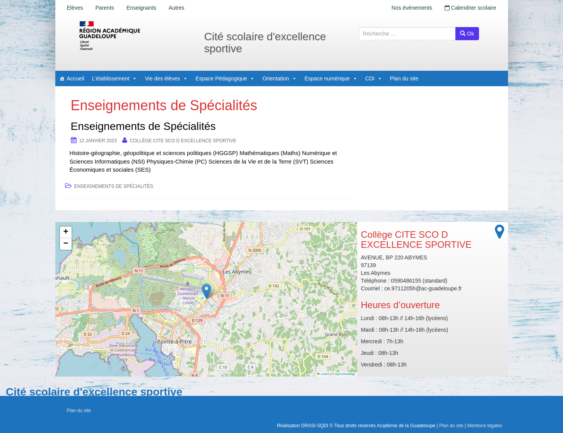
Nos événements (412, 8)
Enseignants (141, 8)
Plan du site (404, 78)
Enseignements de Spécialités (143, 126)
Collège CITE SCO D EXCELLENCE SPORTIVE (183, 140)
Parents (105, 8)
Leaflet (323, 374)
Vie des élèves (166, 78)
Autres (176, 8)
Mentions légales (484, 425)
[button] (206, 291)
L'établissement (114, 78)
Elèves (75, 8)
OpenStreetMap (345, 374)
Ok (467, 34)
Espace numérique (331, 78)
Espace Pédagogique (225, 78)
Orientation (279, 78)
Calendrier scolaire (470, 8)
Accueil (75, 78)
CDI (373, 78)
